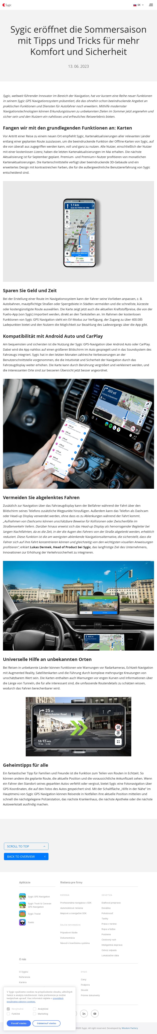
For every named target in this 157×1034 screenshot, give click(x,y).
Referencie (24, 977)
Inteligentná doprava (112, 945)
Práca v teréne (109, 923)
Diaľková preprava (111, 902)
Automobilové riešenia (71, 908)
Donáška (106, 908)
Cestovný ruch (109, 939)
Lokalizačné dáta (110, 955)
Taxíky (105, 918)
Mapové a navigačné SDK (73, 913)
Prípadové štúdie (69, 932)
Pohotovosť (107, 913)
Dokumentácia (67, 937)
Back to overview (26, 857)
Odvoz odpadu (109, 950)
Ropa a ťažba (108, 929)
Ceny (83, 979)
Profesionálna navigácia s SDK (75, 902)
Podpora (85, 984)
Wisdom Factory (130, 1028)
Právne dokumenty (90, 995)
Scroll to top (26, 846)
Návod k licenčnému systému (75, 943)
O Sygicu (23, 971)
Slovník (84, 990)
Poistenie (106, 934)
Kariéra (23, 982)
